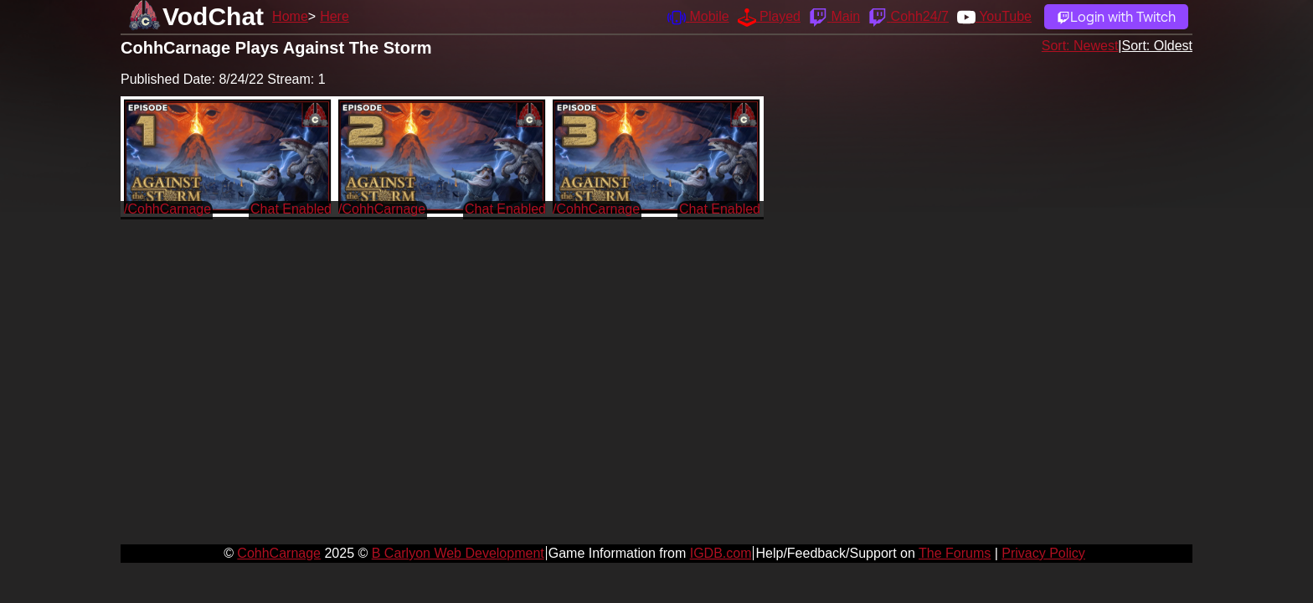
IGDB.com (721, 553)
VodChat (213, 16)
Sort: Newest (1080, 46)
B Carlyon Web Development (458, 553)
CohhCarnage (279, 553)
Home (290, 16)
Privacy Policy (1043, 553)
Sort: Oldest (1157, 46)
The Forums (955, 553)
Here (334, 16)
